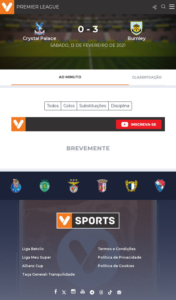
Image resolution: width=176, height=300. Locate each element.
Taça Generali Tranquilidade (48, 274)
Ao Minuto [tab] (70, 77)
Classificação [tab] (147, 77)
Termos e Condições (117, 249)
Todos (53, 105)
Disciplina (120, 105)
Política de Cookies (116, 266)
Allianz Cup (32, 266)
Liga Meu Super (36, 257)
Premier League (37, 7)
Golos (68, 105)
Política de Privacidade (119, 257)
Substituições (92, 105)
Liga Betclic (33, 249)
